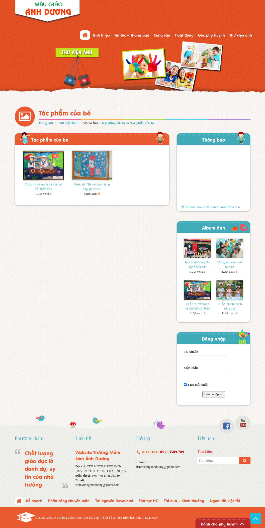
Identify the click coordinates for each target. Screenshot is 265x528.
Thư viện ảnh (240, 35)
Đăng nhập (214, 338)
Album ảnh (213, 227)
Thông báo (213, 139)
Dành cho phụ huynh (219, 523)
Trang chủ (46, 123)
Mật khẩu (191, 368)
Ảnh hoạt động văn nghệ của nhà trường (197, 266)
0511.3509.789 (172, 452)
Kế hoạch (34, 500)
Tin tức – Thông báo (131, 35)
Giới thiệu (101, 35)
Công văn (162, 35)
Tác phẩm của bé (142, 123)
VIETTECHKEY (146, 517)
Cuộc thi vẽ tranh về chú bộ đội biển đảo (197, 308)
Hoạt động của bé (113, 123)
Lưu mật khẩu (196, 385)
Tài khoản (191, 352)
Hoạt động (184, 35)
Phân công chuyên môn (69, 500)
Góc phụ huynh (211, 35)
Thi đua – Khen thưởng (184, 500)
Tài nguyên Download (114, 500)
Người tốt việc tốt (225, 500)
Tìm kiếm (205, 451)
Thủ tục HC (148, 500)
